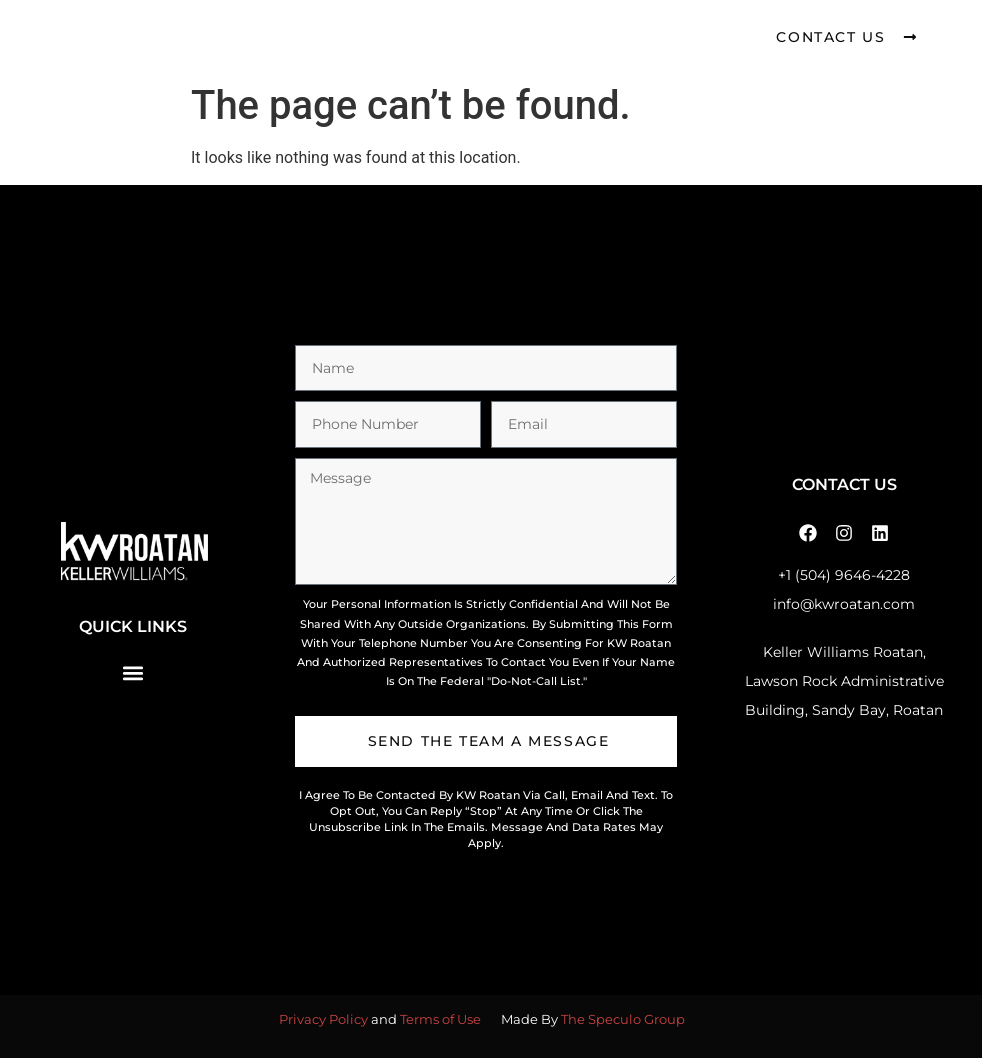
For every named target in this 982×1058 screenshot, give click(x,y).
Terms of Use (440, 1019)
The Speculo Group (623, 1019)
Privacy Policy (323, 1019)
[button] (451, 37)
